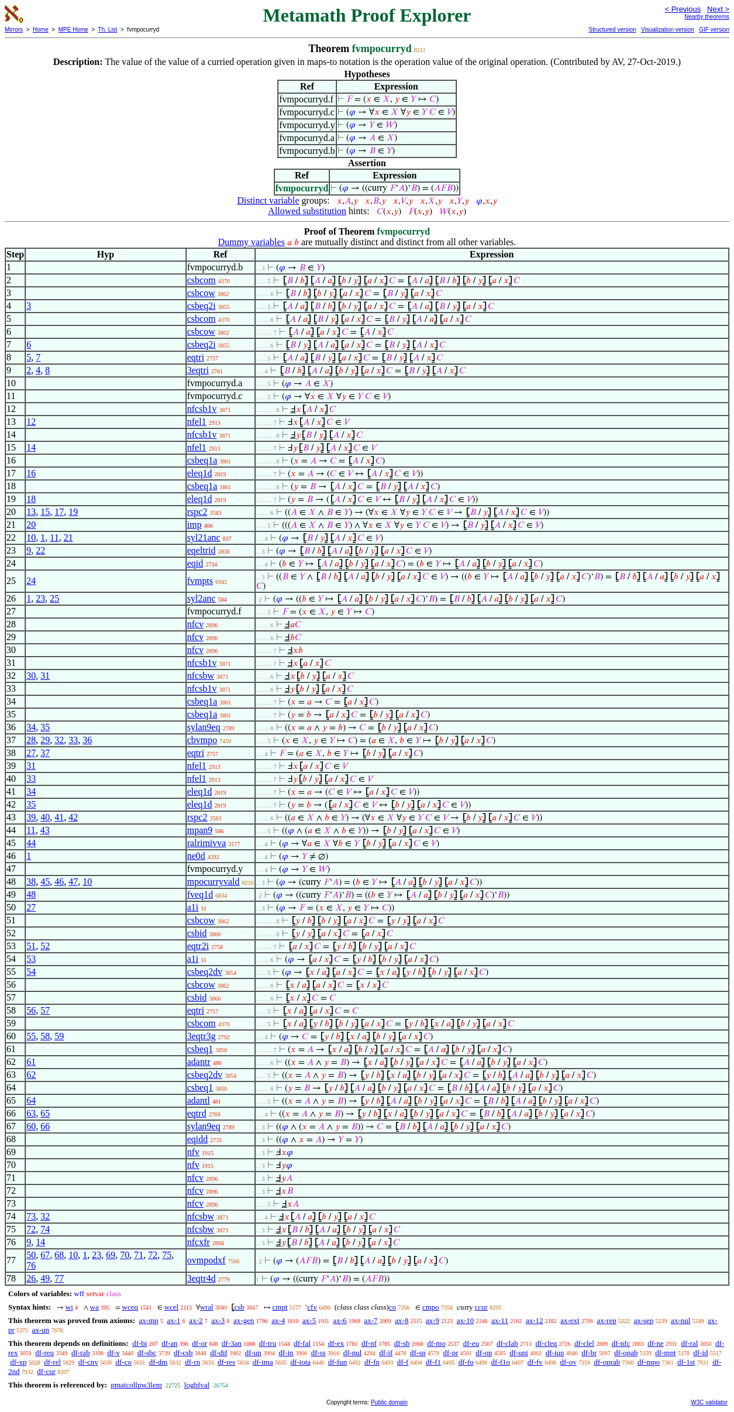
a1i (193, 907)
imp (194, 525)
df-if (385, 1352)
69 (110, 1255)
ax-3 (218, 1320)
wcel (171, 1307)
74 (45, 1229)
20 (31, 525)
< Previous (682, 9)
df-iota (300, 1362)
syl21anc (203, 537)
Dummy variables (251, 242)
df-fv (535, 1362)
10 (31, 537)
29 (45, 740)
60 (31, 1126)
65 (45, 1113)
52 (45, 946)
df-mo (436, 1343)
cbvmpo (202, 740)
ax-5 (309, 1320)
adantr (199, 1062)
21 (68, 537)
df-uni (518, 1352)
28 (31, 740)
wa (94, 1307)
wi (69, 1307)
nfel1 (196, 422)
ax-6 (340, 1320)
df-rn (192, 1362)
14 (31, 447)
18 (31, 499)
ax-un (41, 1329)
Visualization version (667, 29)
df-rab (80, 1352)
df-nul (352, 1352)
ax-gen (243, 1320)
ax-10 (465, 1320)
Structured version (612, 29)
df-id (700, 1352)
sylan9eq (203, 727)
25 (54, 598)
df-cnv (88, 1362)
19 (73, 512)
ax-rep (606, 1320)
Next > (718, 9)
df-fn (372, 1362)
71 (138, 1255)
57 (45, 1010)
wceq (130, 1307)
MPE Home (73, 29)
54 (31, 972)
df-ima (263, 1362)
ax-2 (195, 1320)
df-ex (336, 1343)
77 (59, 1278)
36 (87, 740)
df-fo (466, 1362)
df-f (403, 1362)
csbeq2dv (204, 972)
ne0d (196, 856)
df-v (113, 1352)
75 (166, 1255)
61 (31, 1062)
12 (31, 422)
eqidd (197, 1139)
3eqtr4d (201, 1278)
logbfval (196, 1384)
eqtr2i (198, 946)
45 (45, 882)
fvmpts (200, 581)
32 (59, 740)
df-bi (139, 1343)
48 (31, 894)
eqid (195, 563)
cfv (312, 1307)
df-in (286, 1352)
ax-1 (174, 1320)
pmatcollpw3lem (136, 1384)
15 (45, 512)
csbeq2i (201, 306)
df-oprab (607, 1362)
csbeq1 (200, 1049)
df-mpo (648, 1362)
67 (45, 1255)
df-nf (369, 1343)
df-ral (689, 1343)
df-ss (318, 1352)
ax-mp (148, 1320)
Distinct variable (268, 200)
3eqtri (198, 370)
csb (239, 1307)
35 (45, 727)
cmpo (430, 1307)
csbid (197, 933)
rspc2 (197, 512)
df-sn (418, 1352)
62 (31, 1075)
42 (73, 817)
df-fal (302, 1343)
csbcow (201, 293)
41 (59, 817)
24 (31, 581)
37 (45, 753)
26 (31, 1278)
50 (31, 1255)
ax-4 (278, 1320)
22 (40, 550)
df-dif (219, 1352)
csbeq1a (202, 460)
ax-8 (401, 1320)
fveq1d (200, 894)
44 (31, 843)
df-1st (686, 1362)
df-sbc (147, 1352)
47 (73, 882)
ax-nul (680, 1320)
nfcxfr (198, 1242)
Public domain (389, 1402)
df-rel (52, 1362)
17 (59, 512)
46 (59, 882)
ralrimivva (206, 843)
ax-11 (499, 1320)
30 (31, 676)
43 (45, 830)
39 (31, 817)
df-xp (18, 1362)
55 (31, 1036)
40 (45, 817)
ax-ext (569, 1320)
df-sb (402, 1343)
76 (31, 1265)
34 (31, 727)
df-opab (625, 1352)
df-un (253, 1352)
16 (31, 473)
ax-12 (534, 1320)
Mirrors (14, 29)
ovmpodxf (206, 1260)
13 (31, 512)
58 (45, 1036)
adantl (198, 1100)
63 (31, 1113)
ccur (481, 1307)
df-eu (471, 1343)
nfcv (195, 624)
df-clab (507, 1343)
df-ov (568, 1362)
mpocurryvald (213, 882)
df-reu (44, 1352)
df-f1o (501, 1362)
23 (40, 598)
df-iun (555, 1352)
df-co (123, 1362)
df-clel (584, 1343)
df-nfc (621, 1343)
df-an (169, 1343)
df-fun (337, 1362)
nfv (193, 1152)
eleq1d (199, 473)
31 (45, 676)
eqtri (195, 357)
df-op (483, 1352)
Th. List (108, 29)
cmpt (280, 1307)
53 (31, 959)
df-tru (268, 1343)
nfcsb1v (202, 409)
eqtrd (196, 1113)
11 (54, 537)
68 (59, 1255)
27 (31, 753)
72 (31, 1229)
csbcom (201, 280)
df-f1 (433, 1362)
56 (31, 1010)
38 (31, 882)
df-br (589, 1352)
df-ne (655, 1343)
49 (45, 1278)
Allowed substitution (307, 211)
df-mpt (665, 1352)
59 (59, 1036)
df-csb (183, 1352)
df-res (226, 1362)
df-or (199, 1343)
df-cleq (546, 1343)
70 (124, 1255)
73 (31, 1216)
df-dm (158, 1362)
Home (41, 29)
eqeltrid (201, 550)
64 (31, 1100)
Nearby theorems (706, 16)
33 (73, 740)
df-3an (232, 1343)
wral (206, 1307)
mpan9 (200, 830)
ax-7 (370, 1320)
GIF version (714, 29)
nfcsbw (200, 676)
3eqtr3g (201, 1036)
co (392, 1307)
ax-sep (643, 1320)
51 (31, 946)
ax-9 (432, 1320)
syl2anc (201, 598)
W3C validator (709, 1402)
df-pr (451, 1352)
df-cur (46, 1371)
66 (45, 1126)
